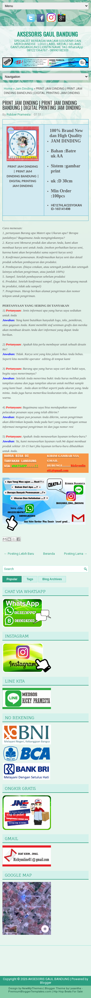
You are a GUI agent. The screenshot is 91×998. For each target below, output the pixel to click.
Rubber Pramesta (19, 114)
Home (8, 88)
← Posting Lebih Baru (19, 553)
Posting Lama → (75, 553)
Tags (30, 579)
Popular (12, 579)
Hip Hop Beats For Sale (68, 991)
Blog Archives (52, 579)
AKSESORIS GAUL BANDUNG (47, 34)
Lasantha (75, 988)
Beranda (49, 553)
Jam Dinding (24, 88)
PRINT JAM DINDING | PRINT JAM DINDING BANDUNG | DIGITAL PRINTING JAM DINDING (41, 105)
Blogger (45, 982)
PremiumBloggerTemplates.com (29, 991)
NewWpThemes (32, 988)
